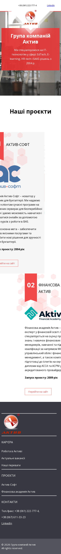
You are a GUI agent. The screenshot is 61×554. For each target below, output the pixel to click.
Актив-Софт (9, 484)
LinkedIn (51, 5)
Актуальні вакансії (13, 458)
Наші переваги (10, 465)
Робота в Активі (11, 451)
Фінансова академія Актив (18, 491)
